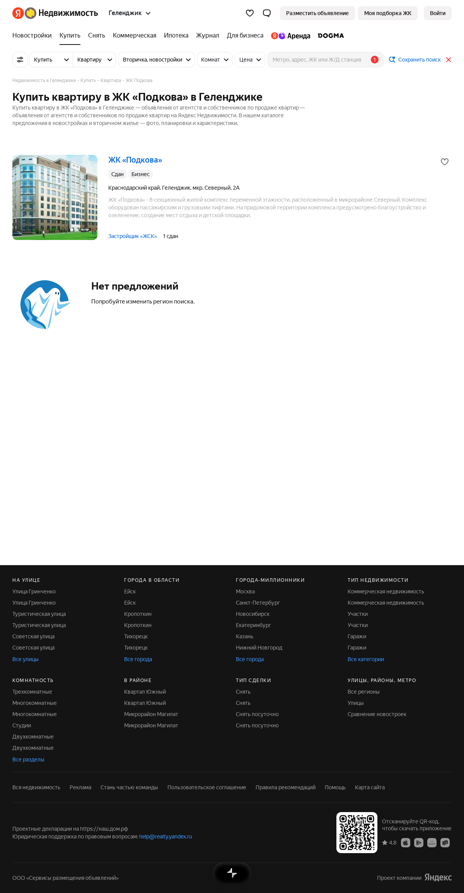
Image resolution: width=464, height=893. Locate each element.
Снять (243, 692)
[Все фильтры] (20, 59)
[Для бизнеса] (245, 35)
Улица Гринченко (34, 591)
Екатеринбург (253, 625)
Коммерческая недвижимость (386, 591)
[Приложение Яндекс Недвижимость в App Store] (405, 842)
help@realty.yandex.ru (165, 836)
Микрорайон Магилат (151, 714)
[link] (438, 13)
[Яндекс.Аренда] (290, 35)
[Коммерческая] (134, 35)
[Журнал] (207, 35)
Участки (358, 614)
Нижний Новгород (259, 647)
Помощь (335, 787)
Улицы (356, 703)
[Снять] (96, 35)
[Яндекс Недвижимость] (61, 13)
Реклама (80, 787)
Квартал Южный (145, 692)
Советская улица (33, 636)
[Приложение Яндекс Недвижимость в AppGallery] (432, 842)
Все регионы (364, 692)
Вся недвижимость (36, 787)
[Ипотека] (176, 35)
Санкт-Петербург (258, 603)
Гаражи (357, 636)
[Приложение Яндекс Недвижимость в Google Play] (418, 842)
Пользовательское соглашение (206, 787)
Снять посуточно (257, 714)
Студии (21, 725)
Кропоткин (138, 614)
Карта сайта (370, 787)
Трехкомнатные (32, 692)
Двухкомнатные (33, 737)
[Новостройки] (34, 35)
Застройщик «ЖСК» (132, 236)
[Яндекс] (18, 13)
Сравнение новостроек (377, 714)
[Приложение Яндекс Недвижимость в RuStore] (445, 842)
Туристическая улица (39, 614)
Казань (244, 636)
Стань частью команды (129, 787)
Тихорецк (136, 636)
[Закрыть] (448, 60)
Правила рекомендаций (286, 787)
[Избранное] (250, 13)
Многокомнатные (34, 703)
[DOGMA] (329, 35)
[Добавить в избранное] (445, 162)
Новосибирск (253, 614)
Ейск (130, 591)
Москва (245, 591)
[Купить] (70, 35)
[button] (267, 13)
